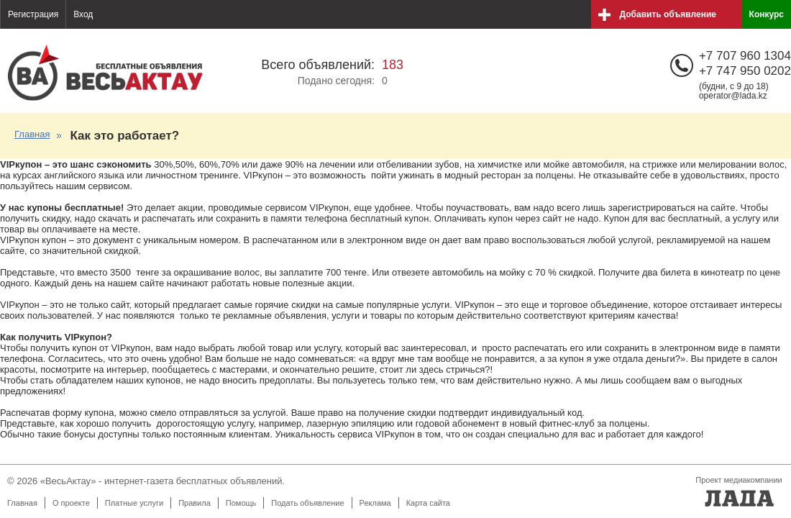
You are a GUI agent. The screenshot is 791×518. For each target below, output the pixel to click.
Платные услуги (134, 503)
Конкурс (766, 14)
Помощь (241, 503)
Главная (32, 134)
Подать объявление (307, 503)
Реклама (375, 503)
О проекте (71, 503)
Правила (194, 503)
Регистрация (33, 14)
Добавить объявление (668, 14)
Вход (83, 14)
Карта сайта (428, 503)
